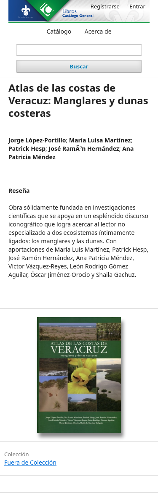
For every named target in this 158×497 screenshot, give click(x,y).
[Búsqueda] (79, 50)
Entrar (137, 6)
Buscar (79, 66)
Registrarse (105, 6)
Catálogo (58, 31)
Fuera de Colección (30, 462)
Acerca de (98, 31)
